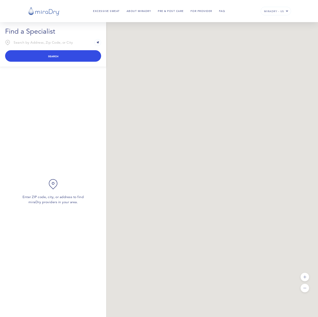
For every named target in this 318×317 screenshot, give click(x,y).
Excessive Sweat (106, 11)
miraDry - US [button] (274, 11)
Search (53, 56)
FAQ (222, 11)
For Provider (201, 11)
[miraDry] (44, 11)
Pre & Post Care (171, 11)
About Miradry (139, 11)
